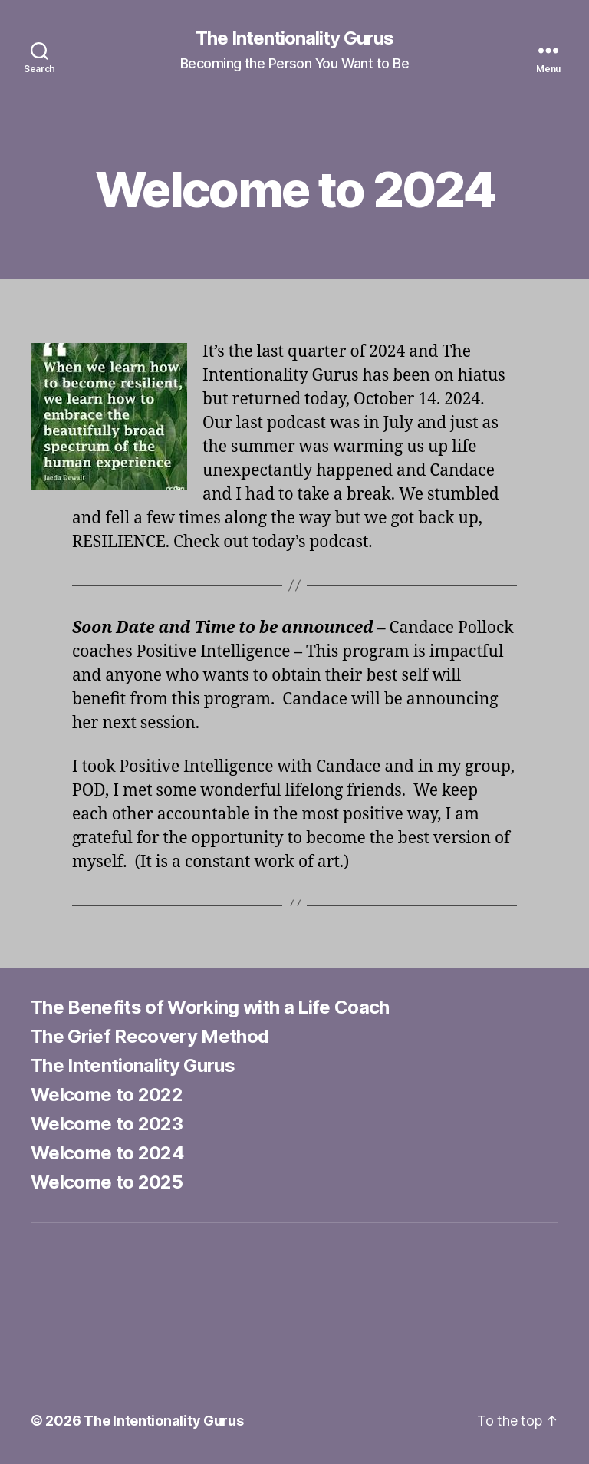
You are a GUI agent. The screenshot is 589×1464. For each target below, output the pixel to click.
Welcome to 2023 (107, 1124)
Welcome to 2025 (107, 1182)
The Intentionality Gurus (294, 38)
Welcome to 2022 (107, 1094)
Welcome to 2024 (107, 1153)
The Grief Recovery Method (149, 1036)
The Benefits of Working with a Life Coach (210, 1007)
